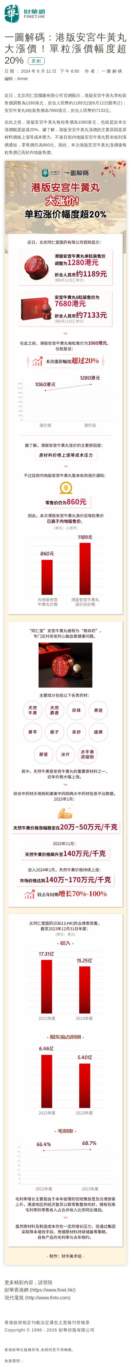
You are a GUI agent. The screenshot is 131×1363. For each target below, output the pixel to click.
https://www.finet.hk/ (52, 1289)
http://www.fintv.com (48, 1297)
